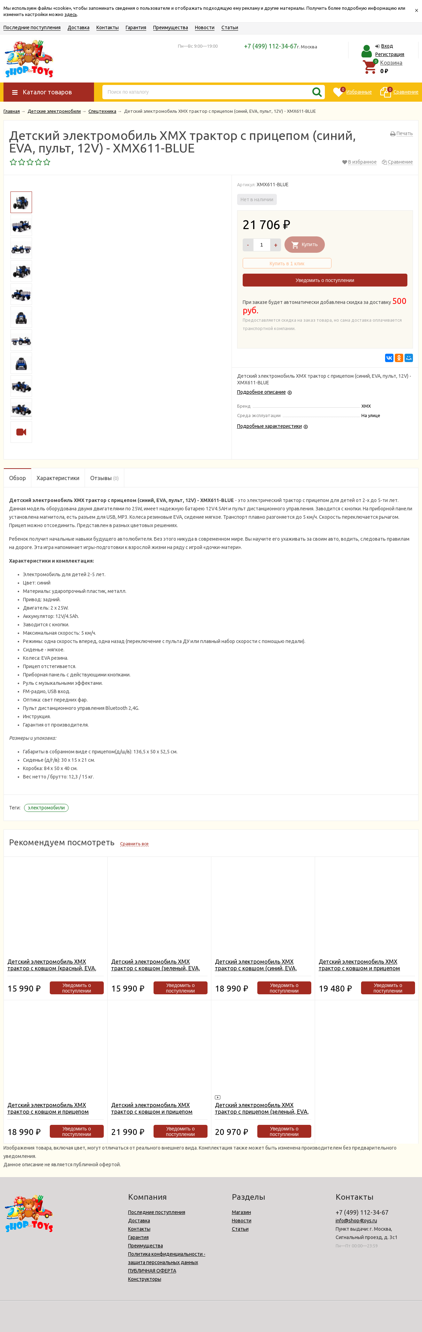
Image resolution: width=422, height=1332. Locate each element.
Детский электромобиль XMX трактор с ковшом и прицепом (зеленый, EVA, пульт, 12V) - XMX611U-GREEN (359, 971)
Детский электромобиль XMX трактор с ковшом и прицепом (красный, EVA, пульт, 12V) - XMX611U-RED (48, 1115)
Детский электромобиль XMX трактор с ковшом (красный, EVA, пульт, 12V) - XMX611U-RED (51, 968)
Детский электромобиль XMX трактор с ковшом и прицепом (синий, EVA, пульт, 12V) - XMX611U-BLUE (158, 1115)
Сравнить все (134, 843)
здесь (70, 14)
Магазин (241, 1212)
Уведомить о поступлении (325, 280)
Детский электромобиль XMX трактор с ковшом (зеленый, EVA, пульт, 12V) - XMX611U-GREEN (155, 968)
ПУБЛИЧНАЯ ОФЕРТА (152, 1271)
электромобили (46, 807)
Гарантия (136, 27)
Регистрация (389, 54)
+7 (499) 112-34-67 (270, 45)
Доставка (78, 27)
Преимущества (170, 27)
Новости (204, 27)
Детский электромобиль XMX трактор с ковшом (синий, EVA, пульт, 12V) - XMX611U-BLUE (256, 968)
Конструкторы (144, 1279)
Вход (387, 46)
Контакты (107, 27)
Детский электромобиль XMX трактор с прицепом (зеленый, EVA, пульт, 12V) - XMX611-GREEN (262, 1111)
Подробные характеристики (269, 426)
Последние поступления (32, 27)
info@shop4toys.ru (356, 1220)
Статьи (229, 27)
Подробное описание (261, 392)
